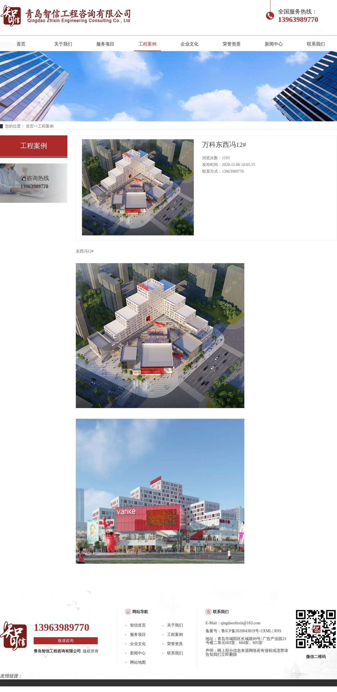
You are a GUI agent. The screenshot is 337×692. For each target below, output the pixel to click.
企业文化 (190, 44)
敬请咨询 (66, 641)
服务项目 (105, 44)
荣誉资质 (232, 44)
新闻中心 (274, 44)
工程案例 (147, 44)
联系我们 (316, 44)
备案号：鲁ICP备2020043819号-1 (234, 631)
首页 (21, 44)
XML (267, 631)
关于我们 (63, 44)
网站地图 (138, 662)
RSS (277, 631)
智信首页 (138, 625)
